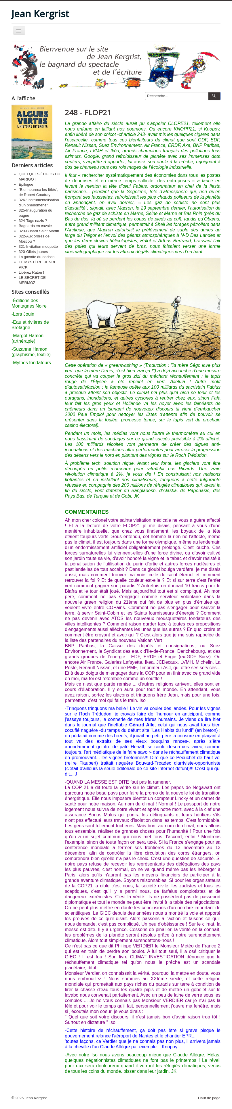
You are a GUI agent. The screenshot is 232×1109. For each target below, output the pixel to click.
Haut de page (209, 1098)
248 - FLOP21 (88, 112)
